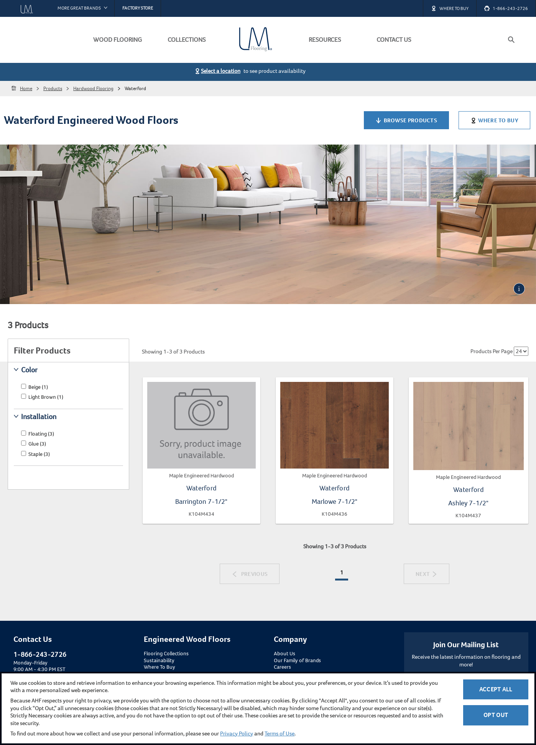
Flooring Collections (166, 653)
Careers (282, 667)
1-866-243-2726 (39, 654)
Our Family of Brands (297, 660)
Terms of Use (279, 733)
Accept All (496, 689)
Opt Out (495, 715)
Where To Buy (159, 667)
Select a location (220, 71)
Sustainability (159, 660)
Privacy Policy (236, 733)
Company (290, 639)
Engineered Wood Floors (187, 639)
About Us (284, 653)
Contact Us (32, 639)
